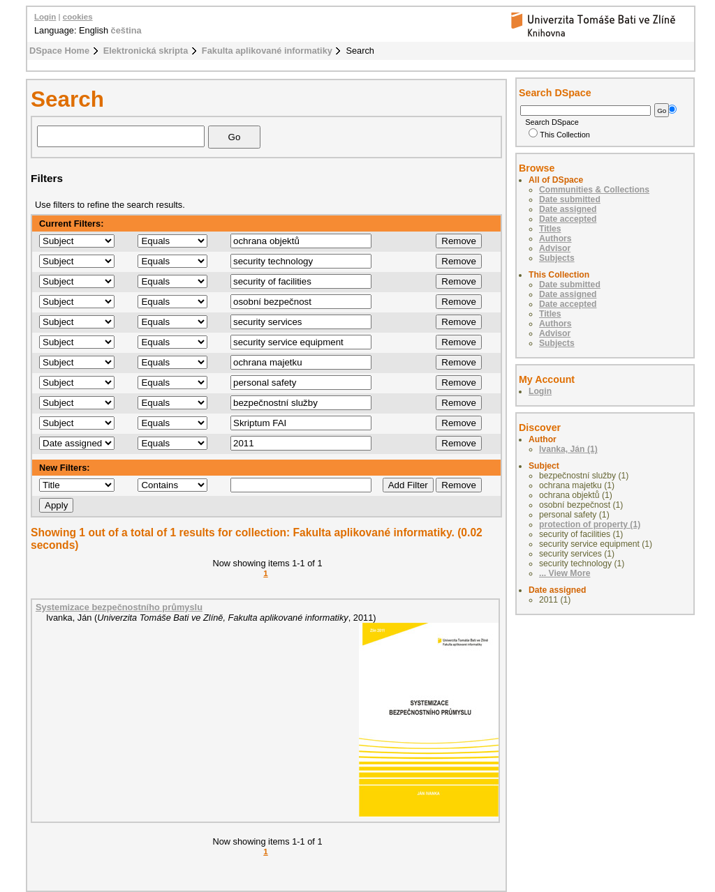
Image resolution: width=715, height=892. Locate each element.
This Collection (559, 134)
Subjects (557, 258)
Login (45, 17)
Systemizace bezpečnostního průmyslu (119, 607)
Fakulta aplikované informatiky (267, 50)
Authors (555, 238)
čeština (126, 30)
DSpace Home (59, 50)
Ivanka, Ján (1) (568, 449)
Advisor (554, 248)
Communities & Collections (594, 190)
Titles (550, 229)
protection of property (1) (589, 524)
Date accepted (567, 219)
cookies (78, 17)
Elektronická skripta (146, 50)
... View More (564, 573)
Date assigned (567, 209)
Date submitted (569, 199)
